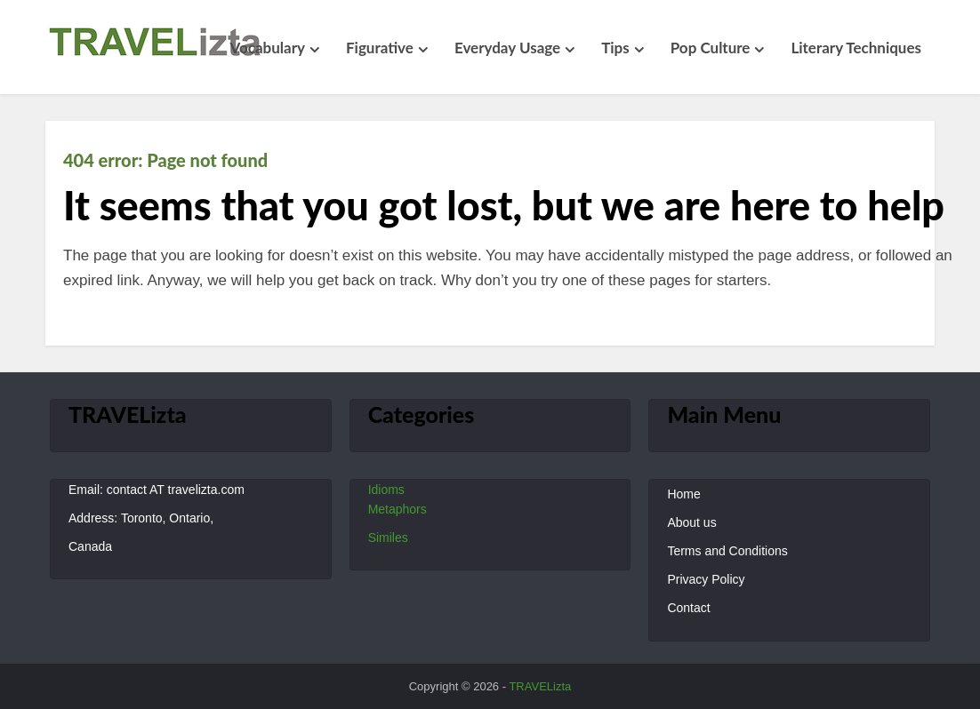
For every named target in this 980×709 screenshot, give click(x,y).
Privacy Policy (705, 579)
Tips (615, 47)
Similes (388, 537)
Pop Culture (711, 47)
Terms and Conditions (727, 551)
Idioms (386, 489)
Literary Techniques (856, 47)
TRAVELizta (540, 686)
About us (691, 522)
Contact (688, 608)
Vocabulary (267, 47)
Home (683, 494)
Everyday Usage (507, 47)
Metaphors (397, 509)
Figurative (380, 47)
